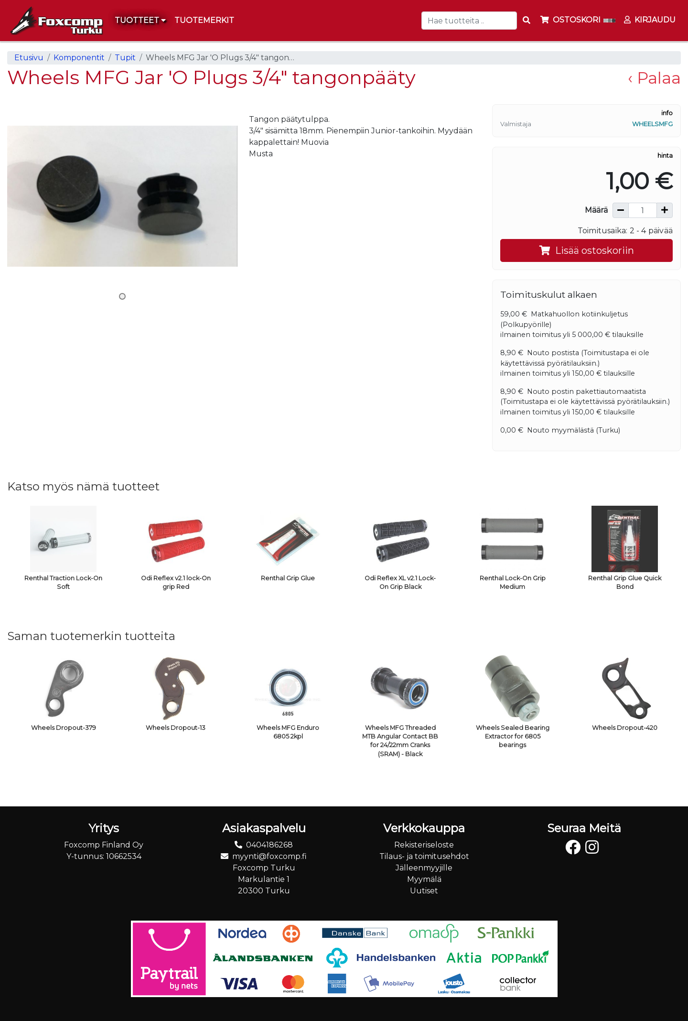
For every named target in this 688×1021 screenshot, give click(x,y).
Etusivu (28, 57)
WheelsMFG (652, 124)
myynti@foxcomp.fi (269, 856)
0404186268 (269, 844)
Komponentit (79, 57)
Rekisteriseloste (424, 844)
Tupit (125, 57)
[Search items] (526, 21)
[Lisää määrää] (664, 210)
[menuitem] (205, 20)
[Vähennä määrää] (620, 210)
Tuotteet (140, 20)
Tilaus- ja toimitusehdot (424, 856)
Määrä (596, 210)
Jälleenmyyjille (424, 867)
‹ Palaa (654, 77)
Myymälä (424, 879)
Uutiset (424, 890)
